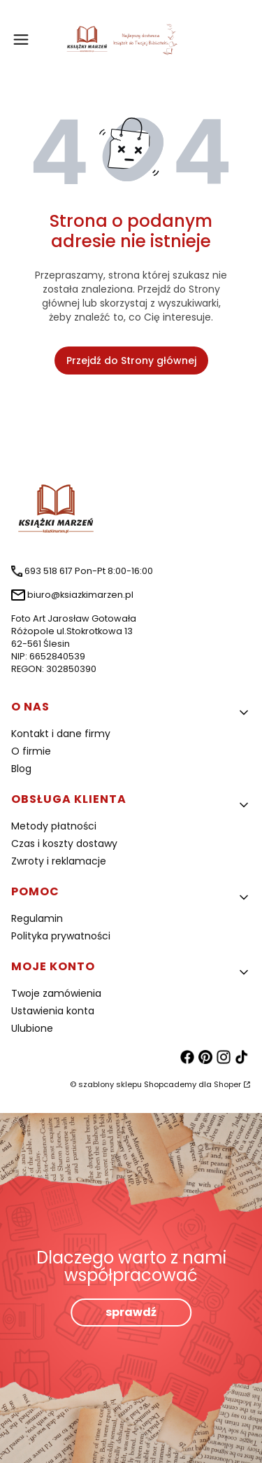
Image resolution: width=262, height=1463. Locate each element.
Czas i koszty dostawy (64, 843)
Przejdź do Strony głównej (131, 361)
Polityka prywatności (60, 936)
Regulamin (37, 918)
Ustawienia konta (52, 1011)
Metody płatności (53, 826)
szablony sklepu (110, 1084)
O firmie (31, 751)
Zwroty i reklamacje (58, 861)
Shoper (227, 1084)
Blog (21, 769)
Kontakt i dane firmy (60, 734)
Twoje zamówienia (56, 993)
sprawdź (131, 1312)
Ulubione (32, 1028)
